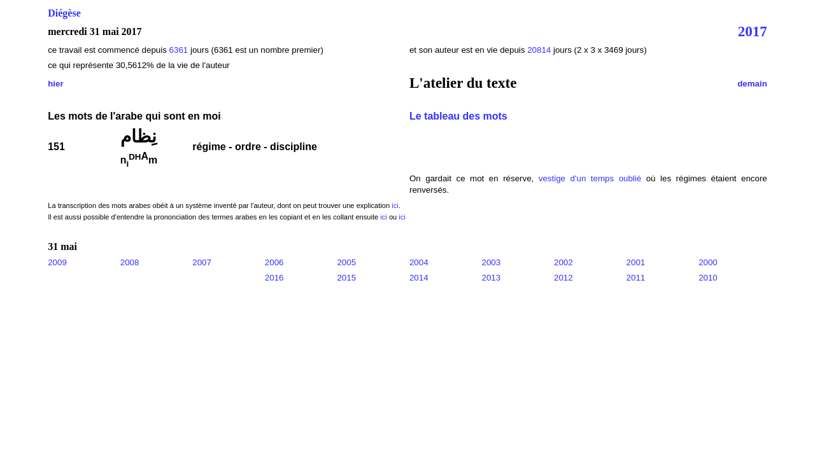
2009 (57, 262)
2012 (563, 277)
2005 (346, 262)
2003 (490, 262)
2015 (346, 277)
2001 (636, 262)
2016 (274, 277)
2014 (419, 277)
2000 (708, 262)
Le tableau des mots (458, 116)
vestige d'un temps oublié (590, 178)
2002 (563, 262)
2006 (274, 262)
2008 (129, 262)
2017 (752, 31)
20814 (540, 50)
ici (395, 205)
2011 (636, 277)
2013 (490, 277)
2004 (419, 262)
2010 (708, 277)
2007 (201, 262)
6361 (178, 50)
